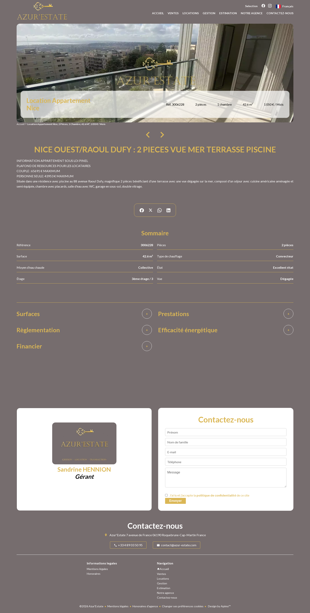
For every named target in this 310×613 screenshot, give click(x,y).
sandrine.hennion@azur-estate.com (87, 491)
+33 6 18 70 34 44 (104, 486)
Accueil (21, 124)
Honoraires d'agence (145, 606)
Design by (219, 606)
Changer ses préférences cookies (182, 606)
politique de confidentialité (216, 495)
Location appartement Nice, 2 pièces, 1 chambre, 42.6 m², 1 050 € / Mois (66, 124)
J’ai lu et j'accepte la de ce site (209, 495)
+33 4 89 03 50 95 (69, 486)
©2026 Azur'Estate (91, 606)
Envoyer (175, 500)
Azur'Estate (118, 535)
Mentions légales (118, 606)
